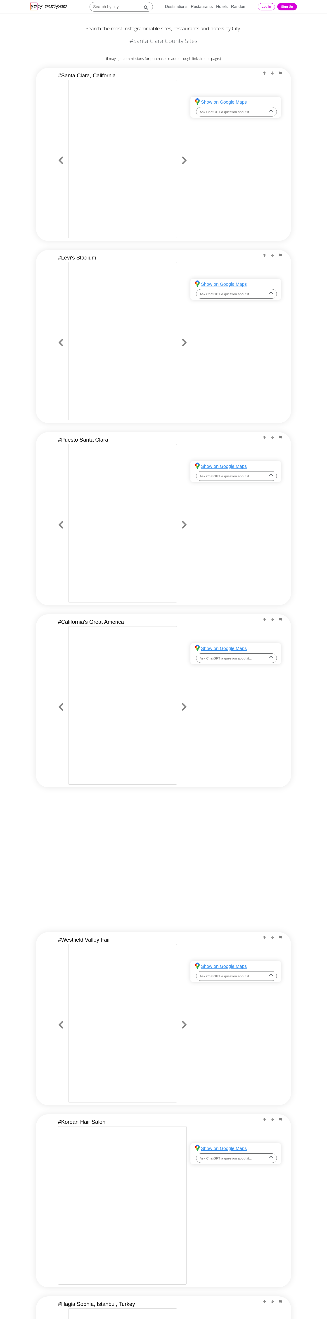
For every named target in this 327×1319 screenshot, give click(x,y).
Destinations (176, 6)
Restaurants (202, 6)
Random (238, 6)
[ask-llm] (271, 111)
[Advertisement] (163, 832)
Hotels (222, 6)
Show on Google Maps (224, 102)
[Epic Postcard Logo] (48, 6)
